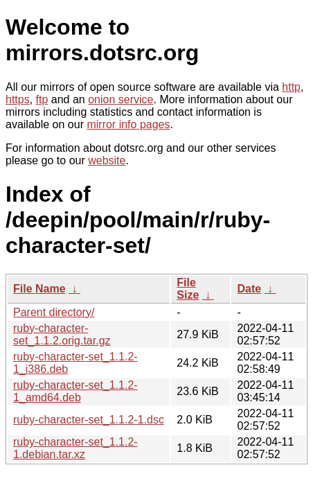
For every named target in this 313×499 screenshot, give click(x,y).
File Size (188, 289)
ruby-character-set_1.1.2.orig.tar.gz (62, 334)
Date (249, 289)
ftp (42, 99)
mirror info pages (128, 124)
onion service (120, 99)
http (291, 87)
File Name (39, 289)
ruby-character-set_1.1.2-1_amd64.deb (75, 391)
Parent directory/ (53, 312)
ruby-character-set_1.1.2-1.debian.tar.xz (75, 448)
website (106, 160)
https (18, 99)
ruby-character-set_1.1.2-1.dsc (88, 420)
